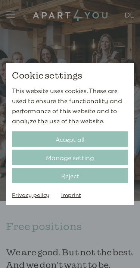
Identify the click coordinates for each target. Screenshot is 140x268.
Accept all (70, 139)
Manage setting (70, 157)
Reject (70, 175)
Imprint (71, 194)
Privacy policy (30, 194)
